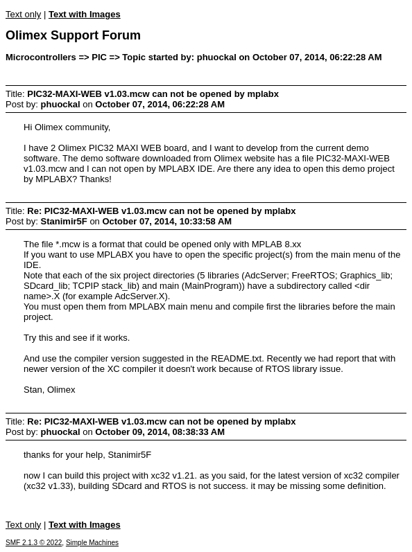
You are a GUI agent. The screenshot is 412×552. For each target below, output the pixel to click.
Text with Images (85, 14)
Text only (23, 14)
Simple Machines (92, 542)
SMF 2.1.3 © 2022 (34, 542)
